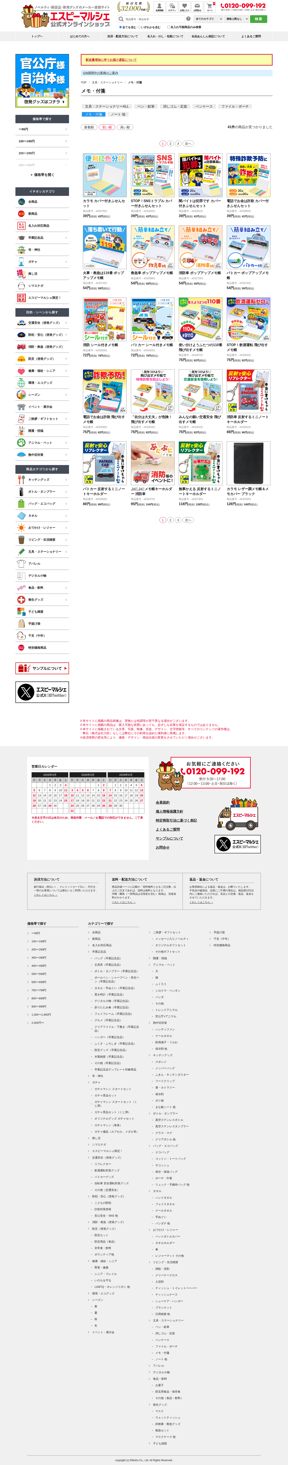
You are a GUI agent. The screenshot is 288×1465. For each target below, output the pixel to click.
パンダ (159, 997)
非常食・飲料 (102, 1248)
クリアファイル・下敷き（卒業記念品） (116, 1028)
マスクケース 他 (165, 1436)
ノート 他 (118, 114)
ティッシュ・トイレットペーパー (176, 1288)
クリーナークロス (166, 1275)
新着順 (89, 127)
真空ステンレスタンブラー (172, 1126)
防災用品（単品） (105, 1241)
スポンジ (160, 1061)
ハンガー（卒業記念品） (109, 1037)
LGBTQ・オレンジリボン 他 (112, 1286)
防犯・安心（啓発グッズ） (109, 1196)
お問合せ (163, 847)
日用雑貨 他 (162, 1314)
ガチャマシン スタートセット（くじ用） (115, 1103)
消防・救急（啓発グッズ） (109, 1222)
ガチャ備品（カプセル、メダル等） (116, 1131)
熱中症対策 (160, 1022)
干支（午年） (222, 938)
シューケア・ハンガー (169, 1301)
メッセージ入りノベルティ (172, 938)
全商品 (96, 932)
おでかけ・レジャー (165, 1229)
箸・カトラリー (165, 1087)
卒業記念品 (99, 951)
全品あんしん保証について (208, 36)
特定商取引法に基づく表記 (176, 820)
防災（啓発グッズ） (104, 1228)
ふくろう (160, 984)
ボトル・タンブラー (165, 1113)
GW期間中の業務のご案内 (100, 73)
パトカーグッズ (104, 1176)
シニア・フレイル (105, 1274)
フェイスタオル (165, 1204)
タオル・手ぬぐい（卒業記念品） (115, 988)
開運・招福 (160, 958)
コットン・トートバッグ (170, 1158)
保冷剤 (159, 1094)
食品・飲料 (160, 1378)
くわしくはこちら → (46, 894)
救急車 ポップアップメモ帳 (152, 273)
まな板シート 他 (165, 1107)
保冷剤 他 (161, 1048)
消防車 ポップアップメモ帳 (200, 273)
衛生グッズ (160, 1404)
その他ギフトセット (167, 951)
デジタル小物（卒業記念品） (112, 1001)
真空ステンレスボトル (169, 1119)
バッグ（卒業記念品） (108, 958)
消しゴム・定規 (175, 106)
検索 (258, 19)
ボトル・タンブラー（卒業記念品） (116, 971)
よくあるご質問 (251, 36)
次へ (188, 143)
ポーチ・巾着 (163, 1178)
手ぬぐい (160, 1217)
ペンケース (204, 106)
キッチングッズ (162, 1055)
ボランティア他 (104, 1254)
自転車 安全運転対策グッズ (111, 1183)
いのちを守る (102, 1280)
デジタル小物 (161, 1372)
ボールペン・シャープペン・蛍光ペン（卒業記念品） (116, 979)
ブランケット (163, 1307)
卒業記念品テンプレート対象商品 (115, 1069)
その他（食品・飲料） (169, 1398)
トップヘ (36, 36)
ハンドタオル (163, 1197)
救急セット (162, 1430)
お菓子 (159, 1385)
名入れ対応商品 (102, 945)
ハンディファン (165, 1029)
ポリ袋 (159, 1100)
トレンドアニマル (166, 1010)
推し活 (96, 1138)
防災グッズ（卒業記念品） (111, 1050)
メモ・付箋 (93, 114)
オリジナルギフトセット (170, 945)
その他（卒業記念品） (108, 1063)
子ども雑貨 (160, 1443)
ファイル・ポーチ (235, 106)
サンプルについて (169, 838)
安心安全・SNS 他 (106, 1215)
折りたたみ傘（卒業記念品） (112, 1007)
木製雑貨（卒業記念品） (109, 1056)
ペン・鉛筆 (145, 106)
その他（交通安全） (107, 1190)
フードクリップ (165, 1081)
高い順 (125, 127)
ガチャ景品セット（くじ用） (112, 1112)
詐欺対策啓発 (102, 1209)
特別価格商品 (222, 945)
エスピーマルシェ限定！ (107, 1151)
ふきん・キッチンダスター (172, 1074)
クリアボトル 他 (165, 1139)
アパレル (158, 1365)
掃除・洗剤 (162, 1268)
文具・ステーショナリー (107, 82)
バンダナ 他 (162, 1223)
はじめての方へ (80, 36)
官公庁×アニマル (166, 1016)
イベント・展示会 (103, 1332)
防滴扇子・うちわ (166, 1042)
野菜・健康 (101, 1267)
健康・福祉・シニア (104, 1261)
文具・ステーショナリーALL (107, 106)
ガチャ (96, 1082)
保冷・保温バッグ (166, 1171)
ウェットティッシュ (167, 1417)
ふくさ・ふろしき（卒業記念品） (115, 1043)
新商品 (96, 938)
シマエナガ (99, 1144)
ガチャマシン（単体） (108, 1125)
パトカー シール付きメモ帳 (152, 345)
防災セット (101, 1235)
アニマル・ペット (164, 964)
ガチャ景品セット (105, 1095)
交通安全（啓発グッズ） (107, 1157)
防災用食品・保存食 (167, 1391)
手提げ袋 (219, 932)
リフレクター (102, 1164)
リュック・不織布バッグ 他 (172, 1184)
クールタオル (163, 1035)
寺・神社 (97, 1076)
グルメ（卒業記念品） (108, 1020)
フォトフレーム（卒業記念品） (114, 1013)
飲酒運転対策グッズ (107, 1170)
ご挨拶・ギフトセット (167, 932)
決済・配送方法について (122, 36)
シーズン (97, 1299)
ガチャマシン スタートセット (113, 1089)
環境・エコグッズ (103, 1293)
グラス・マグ (163, 1133)
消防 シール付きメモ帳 (100, 345)
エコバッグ (162, 1152)
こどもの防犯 (102, 1202)
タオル (157, 1191)
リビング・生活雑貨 (165, 1262)
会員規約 (163, 802)
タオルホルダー (165, 1242)
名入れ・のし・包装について (165, 36)
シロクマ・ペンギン (167, 990)
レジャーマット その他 (169, 1255)
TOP (84, 82)
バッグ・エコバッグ (165, 1145)
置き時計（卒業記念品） (109, 994)
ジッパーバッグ (165, 1068)
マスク (159, 1411)
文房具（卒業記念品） (108, 964)
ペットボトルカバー (167, 1236)
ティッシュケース (166, 1294)
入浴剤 (159, 1281)
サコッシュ (162, 1165)
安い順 (107, 127)
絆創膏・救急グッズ (167, 1424)
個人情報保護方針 (169, 811)
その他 (159, 1003)
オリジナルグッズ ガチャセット (114, 1118)
